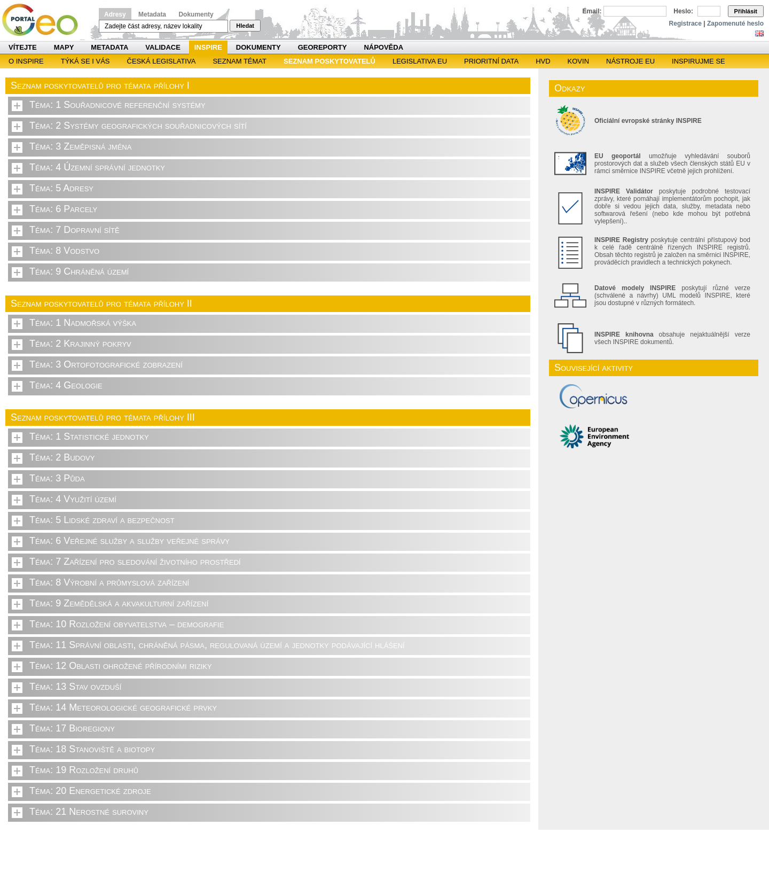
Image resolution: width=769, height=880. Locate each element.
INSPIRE (208, 47)
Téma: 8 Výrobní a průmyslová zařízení (109, 582)
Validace (162, 47)
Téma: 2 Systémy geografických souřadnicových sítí (138, 125)
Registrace (685, 23)
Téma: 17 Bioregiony (72, 728)
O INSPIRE (26, 61)
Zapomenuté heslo (735, 23)
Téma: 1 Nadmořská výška (82, 322)
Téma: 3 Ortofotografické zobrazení (106, 364)
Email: (592, 11)
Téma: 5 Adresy (61, 188)
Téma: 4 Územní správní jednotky (97, 167)
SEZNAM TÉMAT (239, 61)
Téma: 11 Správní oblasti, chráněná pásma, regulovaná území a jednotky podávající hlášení (217, 645)
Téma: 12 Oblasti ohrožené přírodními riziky (120, 665)
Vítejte (23, 47)
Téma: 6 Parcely (63, 209)
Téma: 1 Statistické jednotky (89, 436)
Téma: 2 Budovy (62, 457)
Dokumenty (195, 14)
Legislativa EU (420, 61)
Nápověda (383, 47)
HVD (543, 61)
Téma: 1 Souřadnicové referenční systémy (117, 104)
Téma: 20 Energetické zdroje (90, 790)
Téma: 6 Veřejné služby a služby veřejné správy (129, 540)
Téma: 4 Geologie (66, 385)
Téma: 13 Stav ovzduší (75, 686)
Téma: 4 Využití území (72, 499)
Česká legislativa (161, 61)
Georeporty (322, 47)
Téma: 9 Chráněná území (79, 271)
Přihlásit (745, 11)
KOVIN (578, 61)
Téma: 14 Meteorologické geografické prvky (123, 707)
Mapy (64, 47)
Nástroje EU (630, 61)
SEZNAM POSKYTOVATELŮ (329, 61)
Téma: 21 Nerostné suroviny (88, 811)
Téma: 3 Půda (57, 478)
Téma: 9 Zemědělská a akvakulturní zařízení (118, 603)
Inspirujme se (698, 61)
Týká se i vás (85, 61)
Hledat (245, 25)
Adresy (115, 14)
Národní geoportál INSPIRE (44, 20)
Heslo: (683, 11)
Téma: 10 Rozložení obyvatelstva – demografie (126, 624)
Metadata (152, 14)
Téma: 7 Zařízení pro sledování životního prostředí (135, 561)
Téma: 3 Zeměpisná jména (80, 146)
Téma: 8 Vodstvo (64, 250)
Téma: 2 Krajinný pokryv (80, 343)
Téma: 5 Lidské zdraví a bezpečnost (102, 520)
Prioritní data (491, 61)
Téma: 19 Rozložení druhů (83, 770)
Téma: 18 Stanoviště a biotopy (92, 749)
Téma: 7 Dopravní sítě (74, 229)
